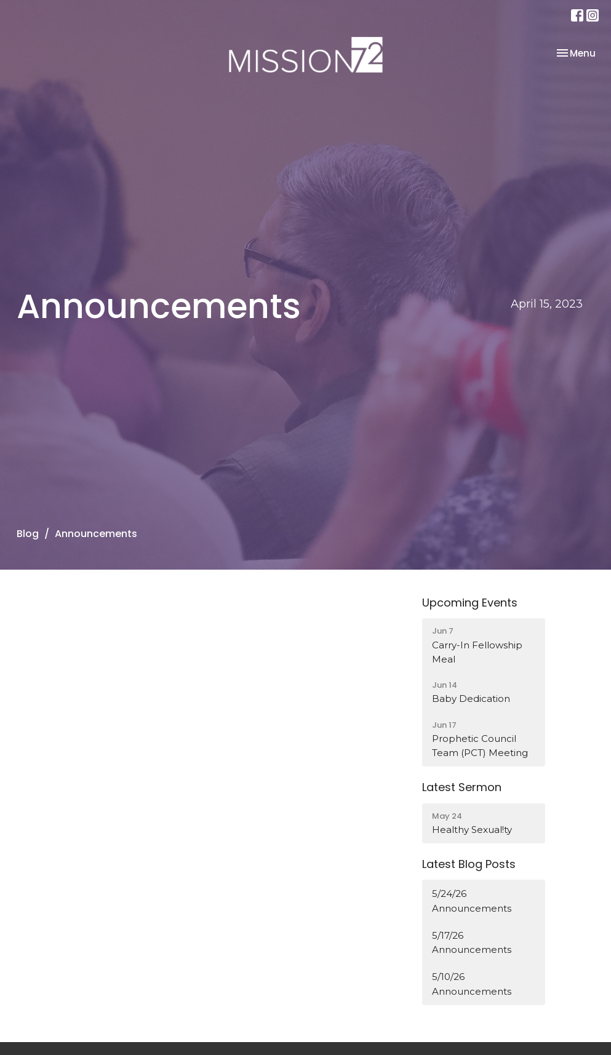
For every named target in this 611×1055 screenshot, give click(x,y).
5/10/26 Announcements (471, 984)
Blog (28, 534)
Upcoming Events (469, 602)
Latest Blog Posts (469, 864)
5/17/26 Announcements (471, 942)
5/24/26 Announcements (471, 901)
